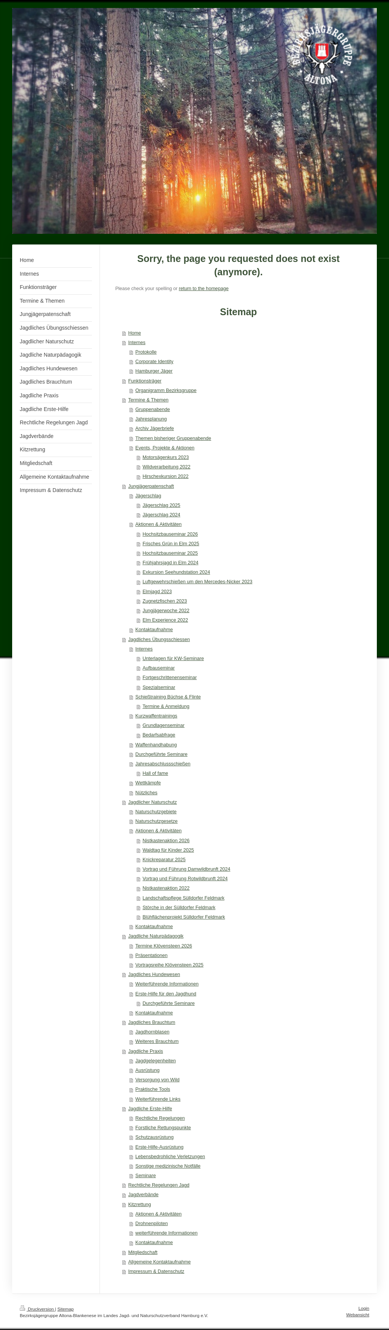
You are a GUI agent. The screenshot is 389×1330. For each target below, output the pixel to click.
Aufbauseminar (158, 668)
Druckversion (37, 1308)
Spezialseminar (158, 687)
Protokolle (146, 352)
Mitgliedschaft (142, 1252)
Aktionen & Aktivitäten (158, 524)
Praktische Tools (152, 1089)
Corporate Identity (154, 361)
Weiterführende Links (157, 1099)
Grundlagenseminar (163, 725)
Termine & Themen (148, 400)
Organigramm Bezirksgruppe (165, 390)
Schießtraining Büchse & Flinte (168, 697)
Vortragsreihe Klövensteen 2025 (169, 965)
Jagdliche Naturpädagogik (155, 936)
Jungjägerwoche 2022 (165, 610)
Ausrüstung (147, 1070)
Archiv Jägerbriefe (154, 428)
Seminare (145, 1175)
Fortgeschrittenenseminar (169, 677)
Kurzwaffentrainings (156, 716)
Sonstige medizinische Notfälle (168, 1166)
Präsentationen (151, 955)
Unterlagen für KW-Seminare (173, 658)
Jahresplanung (151, 419)
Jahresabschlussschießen (162, 764)
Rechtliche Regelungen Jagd (158, 1185)
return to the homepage (204, 288)
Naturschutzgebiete (156, 811)
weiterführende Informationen (166, 1233)
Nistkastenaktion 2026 (166, 840)
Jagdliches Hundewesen (154, 974)
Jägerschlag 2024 (161, 514)
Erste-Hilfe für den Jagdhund (165, 994)
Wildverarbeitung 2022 (166, 467)
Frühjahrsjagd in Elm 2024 (170, 562)
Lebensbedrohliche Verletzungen (170, 1156)
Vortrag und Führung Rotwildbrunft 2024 (185, 878)
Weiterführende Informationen (166, 984)
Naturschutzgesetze (156, 821)
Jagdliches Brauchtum (151, 1022)
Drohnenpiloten (151, 1223)
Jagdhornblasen (152, 1032)
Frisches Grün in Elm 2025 (170, 543)
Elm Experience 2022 (165, 620)
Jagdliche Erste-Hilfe (150, 1108)
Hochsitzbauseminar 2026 (170, 534)
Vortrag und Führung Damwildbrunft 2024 (186, 869)
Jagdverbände (143, 1194)
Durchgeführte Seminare (161, 754)
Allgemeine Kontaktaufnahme (159, 1262)
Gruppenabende (152, 409)
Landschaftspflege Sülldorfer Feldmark (183, 898)
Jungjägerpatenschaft (151, 486)
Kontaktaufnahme (154, 629)
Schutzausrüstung (154, 1137)
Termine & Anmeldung (165, 706)
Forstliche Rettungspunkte (163, 1127)
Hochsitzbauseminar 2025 (170, 553)
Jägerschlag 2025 (161, 505)
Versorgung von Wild (157, 1079)
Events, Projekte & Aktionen (164, 448)
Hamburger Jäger (153, 371)
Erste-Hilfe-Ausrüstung (159, 1147)
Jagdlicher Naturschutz (152, 802)
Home (134, 333)
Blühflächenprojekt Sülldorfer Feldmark (183, 917)
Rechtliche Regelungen (160, 1118)
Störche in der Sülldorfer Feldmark (178, 907)
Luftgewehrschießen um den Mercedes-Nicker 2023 (197, 581)
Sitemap (65, 1308)
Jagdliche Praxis (145, 1051)
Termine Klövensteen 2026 (163, 946)
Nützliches (146, 792)
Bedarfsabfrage (158, 735)
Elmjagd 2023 (157, 591)
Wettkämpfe (148, 783)
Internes (136, 342)
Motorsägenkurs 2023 (165, 457)
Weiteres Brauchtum (157, 1041)
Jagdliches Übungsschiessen (159, 639)
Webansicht (357, 1314)
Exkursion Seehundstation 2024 (176, 572)
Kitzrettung (139, 1204)
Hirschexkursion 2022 (165, 476)
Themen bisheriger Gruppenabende (173, 438)
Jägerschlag (148, 495)
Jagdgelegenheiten (155, 1060)
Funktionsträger (144, 381)
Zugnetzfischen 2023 (164, 601)
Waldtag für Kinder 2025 (168, 850)
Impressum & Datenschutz (156, 1271)
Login (363, 1308)
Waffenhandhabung (156, 745)
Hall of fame (155, 773)
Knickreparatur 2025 (163, 859)
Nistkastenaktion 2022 (166, 888)
